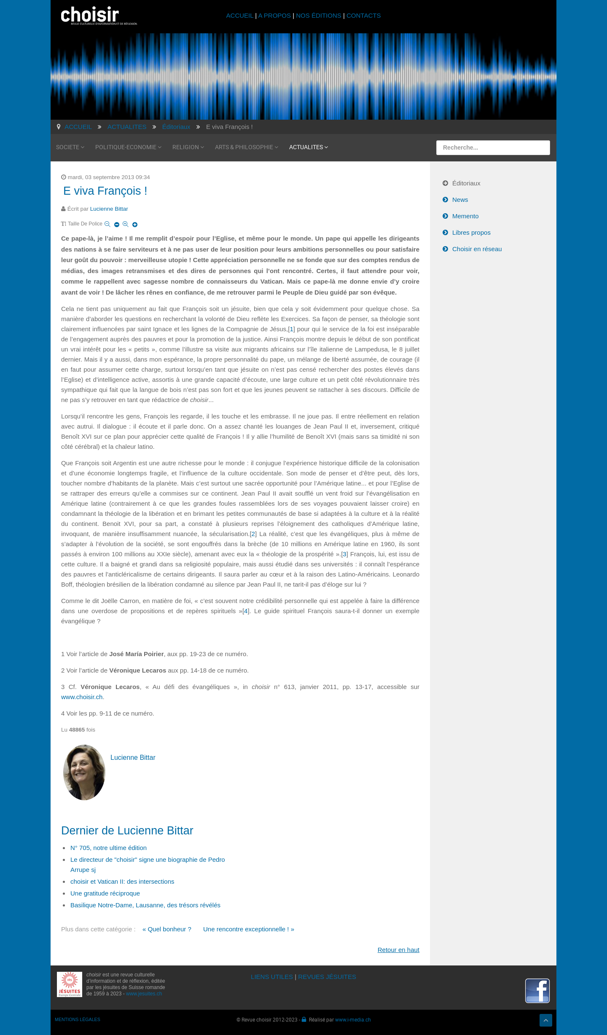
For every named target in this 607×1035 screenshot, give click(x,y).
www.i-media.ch (353, 1019)
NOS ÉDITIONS (318, 15)
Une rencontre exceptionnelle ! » (248, 929)
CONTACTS (363, 15)
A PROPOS (274, 15)
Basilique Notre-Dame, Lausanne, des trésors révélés (145, 905)
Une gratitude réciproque (105, 893)
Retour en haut (398, 949)
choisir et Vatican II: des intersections (122, 881)
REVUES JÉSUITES (327, 976)
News (460, 199)
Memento (465, 216)
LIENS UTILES (272, 976)
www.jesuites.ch (144, 994)
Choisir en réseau (477, 248)
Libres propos (471, 232)
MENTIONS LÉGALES (77, 1019)
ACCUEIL (240, 15)
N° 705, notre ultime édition (108, 847)
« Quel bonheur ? (166, 929)
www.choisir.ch (81, 696)
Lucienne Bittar (109, 209)
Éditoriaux (466, 183)
